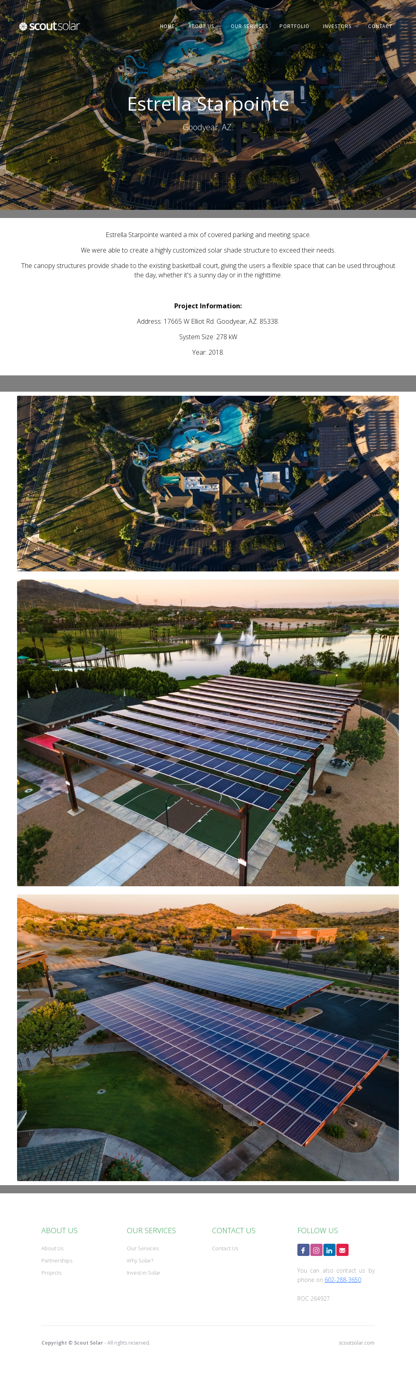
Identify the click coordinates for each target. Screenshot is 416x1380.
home (167, 26)
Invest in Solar (143, 1272)
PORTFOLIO (295, 26)
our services (249, 26)
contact (380, 26)
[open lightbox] (208, 484)
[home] (49, 31)
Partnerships (56, 1260)
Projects (51, 1272)
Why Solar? (140, 1260)
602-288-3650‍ (343, 1280)
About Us (52, 1248)
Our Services (142, 1248)
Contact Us (225, 1248)
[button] (203, 26)
